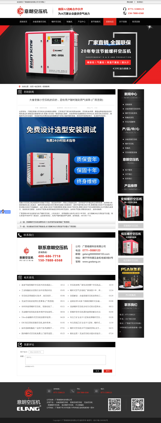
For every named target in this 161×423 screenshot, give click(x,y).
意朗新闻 (46, 86)
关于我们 (128, 174)
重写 (108, 371)
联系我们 (140, 2)
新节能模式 (96, 22)
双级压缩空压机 (76, 402)
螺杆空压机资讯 (131, 113)
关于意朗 (123, 22)
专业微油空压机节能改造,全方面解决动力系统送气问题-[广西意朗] (51, 226)
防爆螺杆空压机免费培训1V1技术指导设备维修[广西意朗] (47, 222)
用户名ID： (24, 352)
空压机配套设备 (131, 152)
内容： (22, 356)
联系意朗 (136, 22)
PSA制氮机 (80, 405)
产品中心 (81, 22)
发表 (97, 371)
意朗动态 (110, 22)
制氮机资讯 (129, 117)
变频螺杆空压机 (54, 405)
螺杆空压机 (56, 22)
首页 (32, 86)
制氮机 (69, 22)
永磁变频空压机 (39, 22)
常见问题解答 (130, 122)
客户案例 (128, 170)
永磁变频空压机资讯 (132, 109)
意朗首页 (23, 22)
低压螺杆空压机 (68, 405)
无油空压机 (88, 402)
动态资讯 (38, 86)
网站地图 (130, 2)
